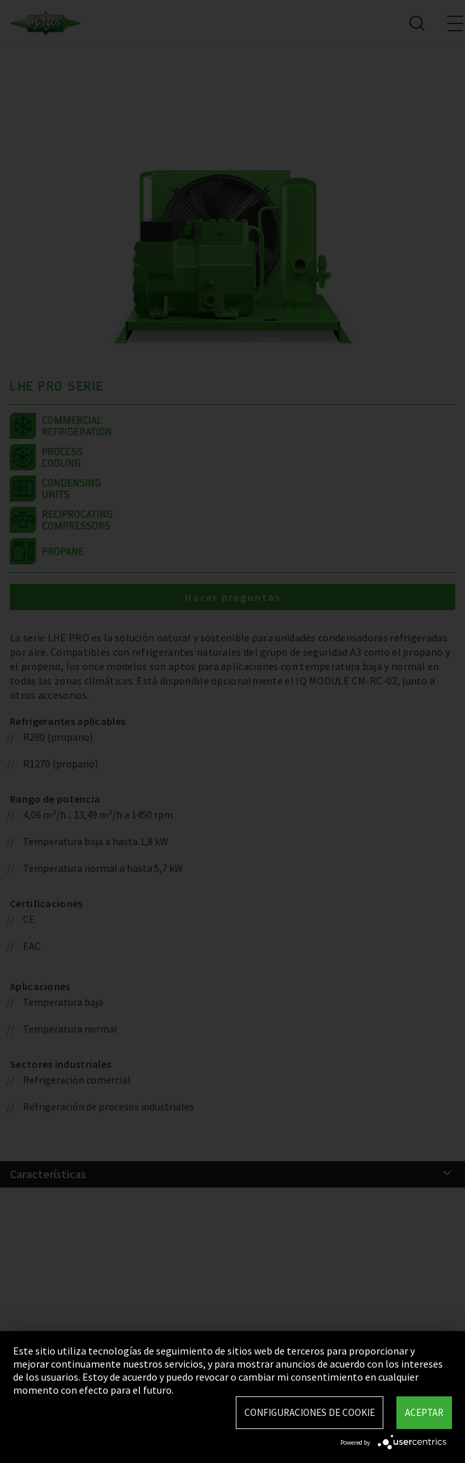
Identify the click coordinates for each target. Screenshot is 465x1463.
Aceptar (424, 1412)
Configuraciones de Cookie (309, 1412)
